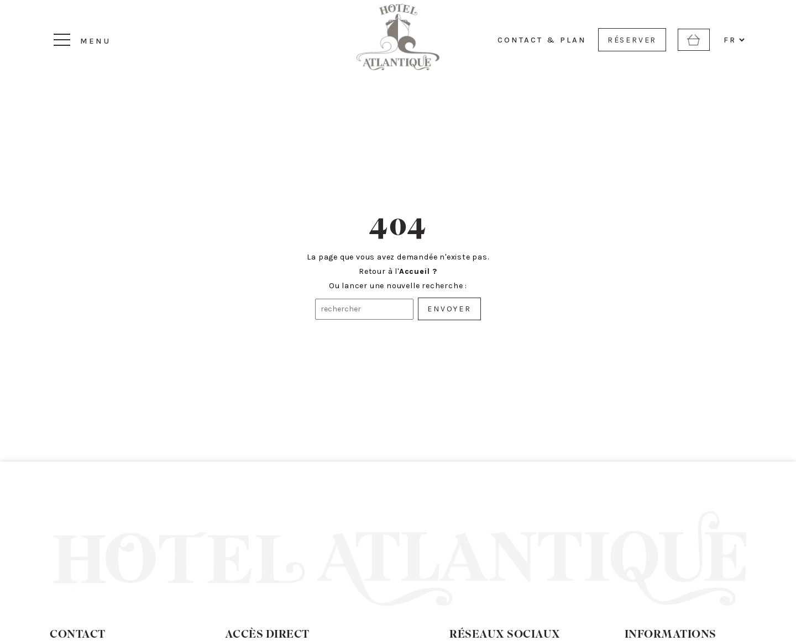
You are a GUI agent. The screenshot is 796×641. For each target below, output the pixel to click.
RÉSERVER (632, 40)
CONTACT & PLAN (542, 40)
